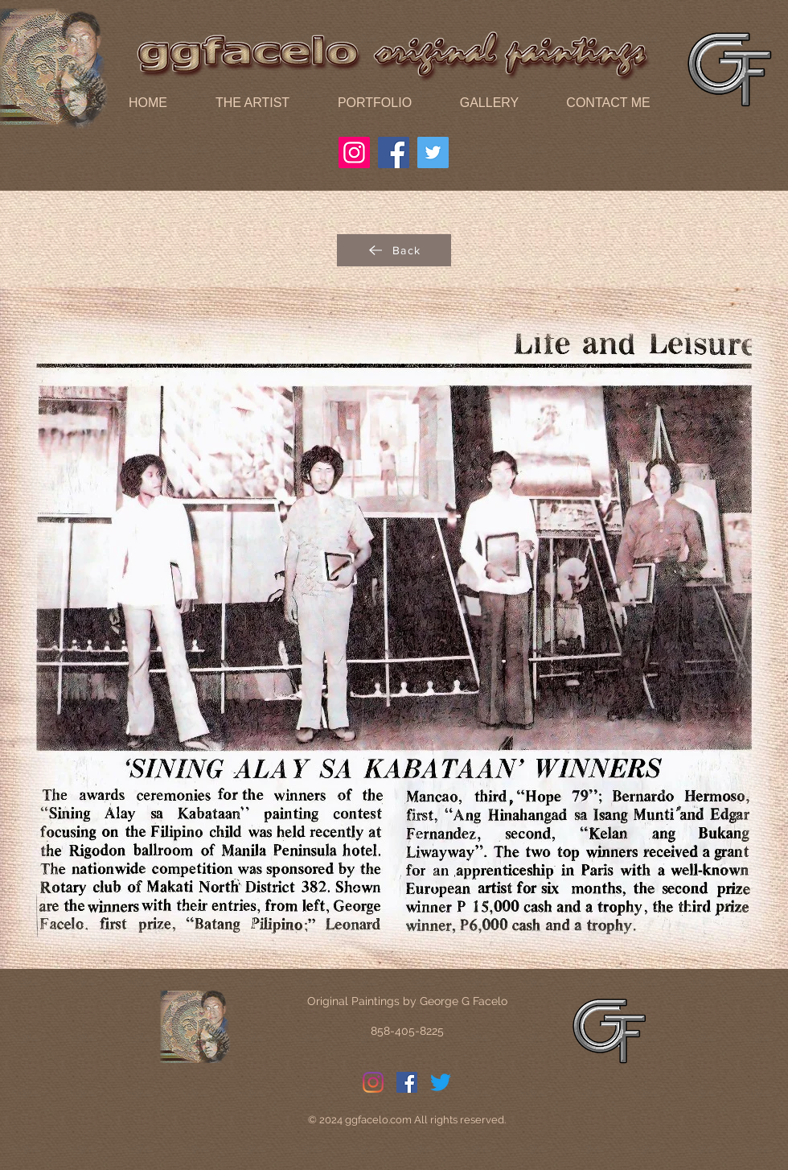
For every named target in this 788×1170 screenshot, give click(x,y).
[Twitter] (433, 152)
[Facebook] (393, 152)
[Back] (394, 250)
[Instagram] (354, 152)
